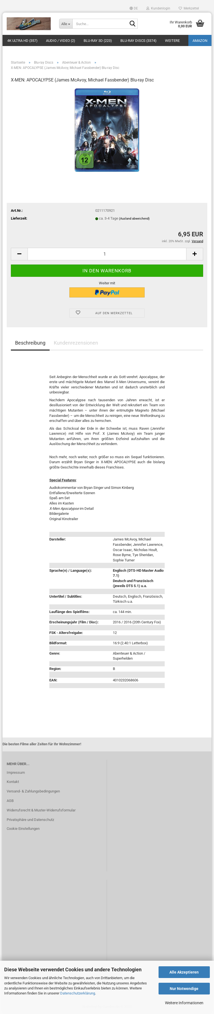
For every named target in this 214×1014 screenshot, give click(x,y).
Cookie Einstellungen (23, 828)
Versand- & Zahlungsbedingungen (33, 791)
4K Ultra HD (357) (22, 41)
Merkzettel (189, 8)
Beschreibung (30, 343)
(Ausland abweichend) (134, 218)
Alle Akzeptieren (184, 972)
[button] (133, 8)
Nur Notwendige (184, 988)
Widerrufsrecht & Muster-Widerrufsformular (41, 810)
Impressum (16, 772)
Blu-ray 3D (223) (98, 41)
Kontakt (13, 782)
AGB (10, 801)
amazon (200, 41)
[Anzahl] (107, 254)
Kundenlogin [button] (158, 8)
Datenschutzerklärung (77, 993)
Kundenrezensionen (76, 343)
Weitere (172, 41)
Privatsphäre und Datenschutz (30, 820)
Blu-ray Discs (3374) (138, 41)
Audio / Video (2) (60, 41)
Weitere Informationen (184, 1003)
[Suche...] (65, 24)
